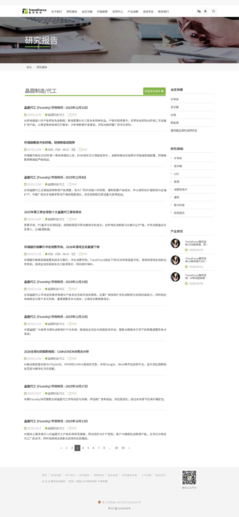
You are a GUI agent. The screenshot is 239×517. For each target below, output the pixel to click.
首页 (29, 67)
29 (116, 448)
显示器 (175, 107)
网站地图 (56, 475)
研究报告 (72, 11)
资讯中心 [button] (117, 11)
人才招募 (146, 475)
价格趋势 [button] (102, 11)
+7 (73, 254)
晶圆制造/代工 (56, 115)
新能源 (175, 123)
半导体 (175, 99)
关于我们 (56, 11)
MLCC (66, 149)
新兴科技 (179, 205)
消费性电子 (180, 189)
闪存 (58, 149)
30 (123, 448)
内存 (51, 149)
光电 (173, 115)
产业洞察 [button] (133, 11)
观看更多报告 (154, 91)
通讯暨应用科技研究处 (184, 130)
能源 (176, 182)
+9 (73, 149)
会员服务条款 (129, 475)
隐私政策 (113, 475)
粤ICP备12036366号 (119, 508)
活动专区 (148, 11)
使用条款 (99, 475)
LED (176, 174)
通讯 (176, 197)
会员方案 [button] (87, 11)
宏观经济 (179, 213)
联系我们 (163, 11)
